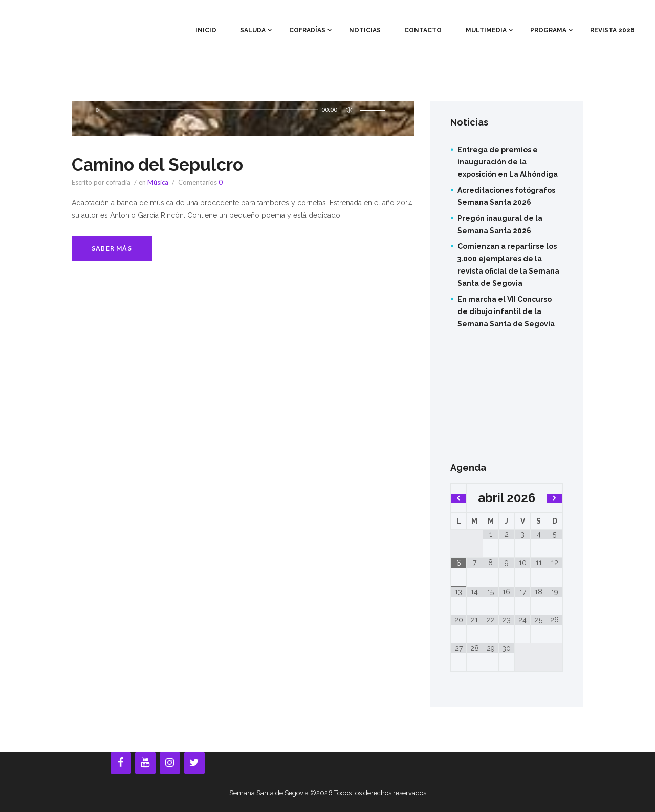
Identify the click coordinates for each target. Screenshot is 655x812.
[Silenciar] (347, 110)
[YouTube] (145, 763)
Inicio (205, 30)
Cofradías (307, 30)
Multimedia (486, 30)
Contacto (423, 30)
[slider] (214, 109)
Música (157, 182)
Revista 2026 (612, 30)
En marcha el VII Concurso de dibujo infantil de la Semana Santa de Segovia (506, 311)
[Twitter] (194, 763)
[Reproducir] (98, 110)
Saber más (112, 248)
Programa (548, 30)
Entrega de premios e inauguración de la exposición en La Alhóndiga (507, 161)
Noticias (365, 30)
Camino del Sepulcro (164, 164)
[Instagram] (170, 763)
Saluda (253, 30)
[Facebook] (121, 763)
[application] (243, 115)
